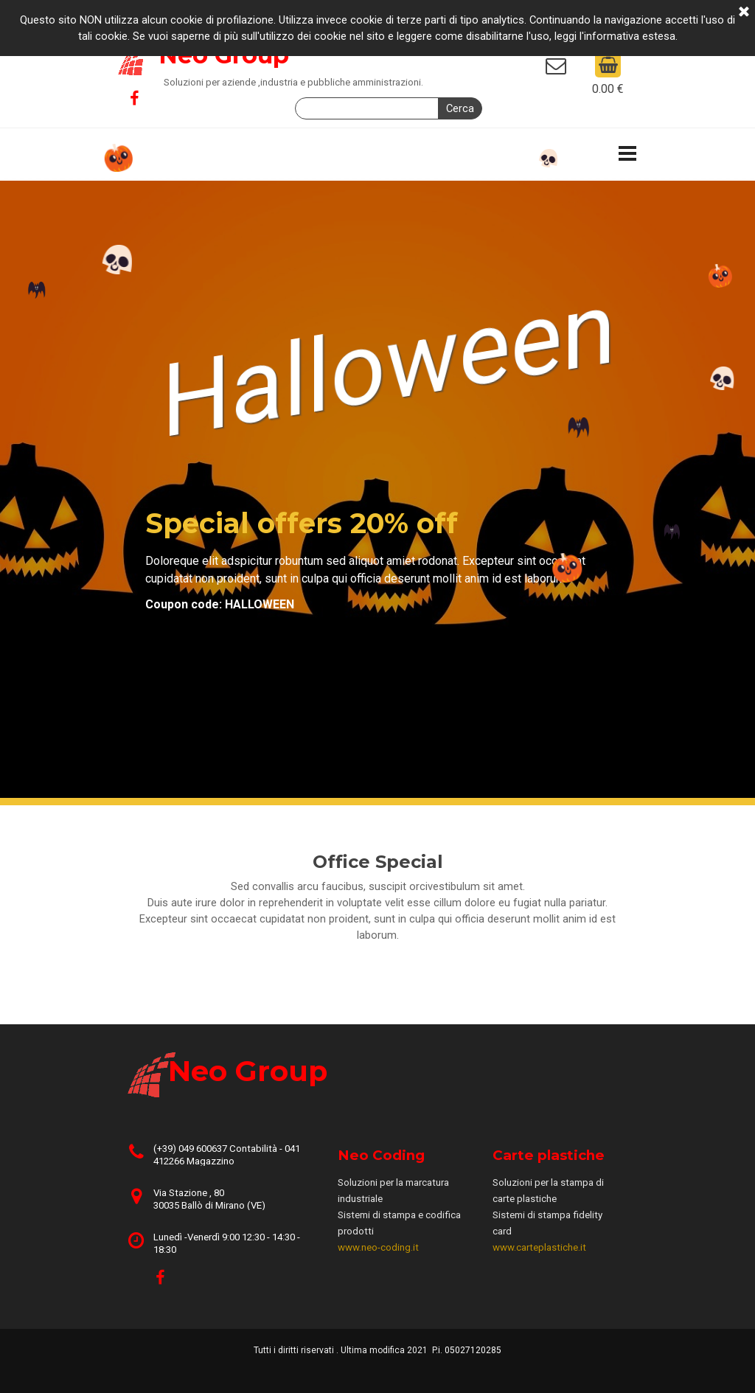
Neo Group (247, 1071)
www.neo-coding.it (378, 1247)
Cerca (460, 108)
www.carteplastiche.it (539, 1247)
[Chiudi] (744, 12)
